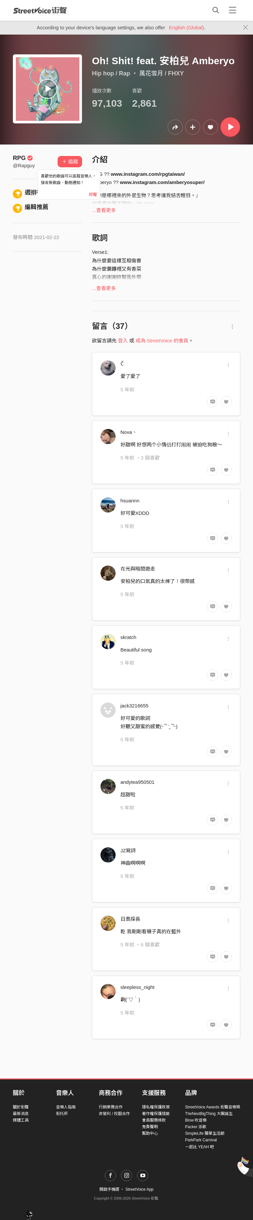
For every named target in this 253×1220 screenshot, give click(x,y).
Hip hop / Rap (111, 73)
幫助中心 (150, 1133)
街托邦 (62, 1113)
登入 (123, 340)
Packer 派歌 (196, 1127)
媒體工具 (21, 1120)
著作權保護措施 (156, 1113)
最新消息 (21, 1113)
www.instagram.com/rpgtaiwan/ (148, 174)
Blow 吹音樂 (196, 1120)
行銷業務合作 (111, 1107)
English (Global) (186, 27)
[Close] (245, 28)
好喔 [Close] (93, 194)
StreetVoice (40, 10)
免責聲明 (150, 1127)
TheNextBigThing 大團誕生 (209, 1113)
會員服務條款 (154, 1120)
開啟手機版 (109, 1189)
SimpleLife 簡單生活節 (204, 1133)
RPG (23, 158)
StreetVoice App (140, 1189)
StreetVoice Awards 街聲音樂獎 (212, 1107)
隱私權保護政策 (156, 1107)
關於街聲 (21, 1107)
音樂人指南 (66, 1107)
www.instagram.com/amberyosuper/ (162, 182)
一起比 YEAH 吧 (199, 1147)
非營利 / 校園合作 (114, 1113)
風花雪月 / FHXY (161, 73)
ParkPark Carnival (201, 1140)
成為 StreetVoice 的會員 (162, 340)
